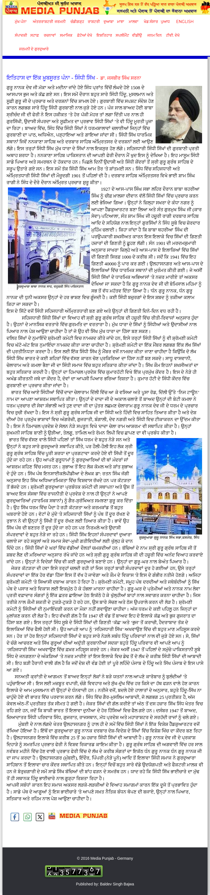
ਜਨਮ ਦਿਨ (154, 35)
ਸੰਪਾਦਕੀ (21, 35)
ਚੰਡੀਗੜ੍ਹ (77, 21)
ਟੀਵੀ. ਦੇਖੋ (172, 35)
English (184, 21)
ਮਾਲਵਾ (133, 21)
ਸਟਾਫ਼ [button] (34, 35)
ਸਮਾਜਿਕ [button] (66, 35)
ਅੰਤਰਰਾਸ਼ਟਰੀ (42, 21)
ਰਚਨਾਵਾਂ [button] (50, 35)
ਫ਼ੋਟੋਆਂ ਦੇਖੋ (84, 35)
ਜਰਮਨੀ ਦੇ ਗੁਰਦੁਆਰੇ (32, 49)
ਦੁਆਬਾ (109, 21)
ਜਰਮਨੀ (60, 21)
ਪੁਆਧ (165, 21)
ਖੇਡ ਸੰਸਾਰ (151, 21)
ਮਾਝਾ (120, 21)
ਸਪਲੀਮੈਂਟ (122, 35)
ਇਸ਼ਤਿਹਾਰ (104, 35)
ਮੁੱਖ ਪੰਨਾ (21, 21)
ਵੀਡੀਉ (137, 35)
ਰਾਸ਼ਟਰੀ (94, 21)
